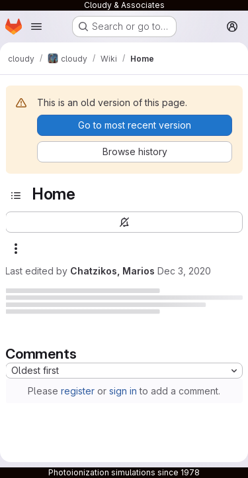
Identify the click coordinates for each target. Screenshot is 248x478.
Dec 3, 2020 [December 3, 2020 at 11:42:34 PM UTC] (184, 270)
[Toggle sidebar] (15, 195)
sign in (123, 390)
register (78, 390)
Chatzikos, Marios (112, 270)
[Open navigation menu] (36, 26)
